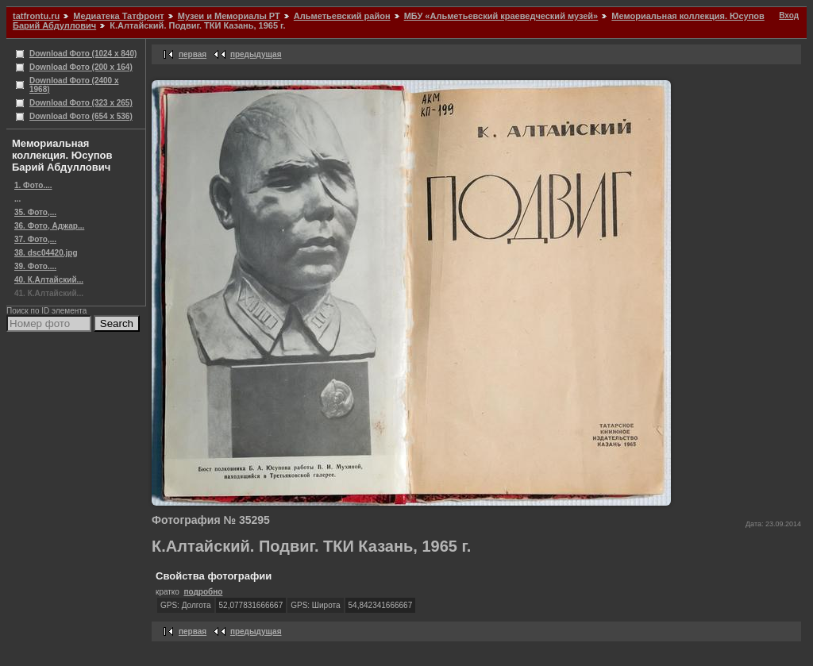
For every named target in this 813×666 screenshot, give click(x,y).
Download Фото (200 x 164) (81, 67)
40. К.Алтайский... (48, 279)
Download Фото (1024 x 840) (83, 53)
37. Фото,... (35, 239)
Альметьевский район (342, 16)
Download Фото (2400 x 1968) (74, 85)
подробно (202, 591)
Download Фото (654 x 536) (81, 116)
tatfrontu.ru (36, 16)
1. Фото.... (33, 185)
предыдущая (256, 54)
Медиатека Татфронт (118, 16)
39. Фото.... (35, 266)
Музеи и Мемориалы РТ (229, 16)
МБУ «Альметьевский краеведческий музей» (501, 16)
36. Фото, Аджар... (49, 225)
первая (192, 54)
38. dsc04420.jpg (46, 252)
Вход (789, 15)
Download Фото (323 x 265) (81, 102)
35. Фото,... (35, 212)
